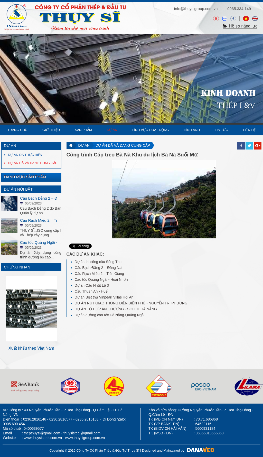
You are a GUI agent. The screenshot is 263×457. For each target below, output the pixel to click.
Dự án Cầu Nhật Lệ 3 (92, 285)
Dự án (84, 145)
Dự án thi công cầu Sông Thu (98, 262)
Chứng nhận (17, 267)
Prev (5, 311)
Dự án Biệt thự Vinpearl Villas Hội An (104, 297)
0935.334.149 (239, 8)
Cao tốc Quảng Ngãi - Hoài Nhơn (101, 279)
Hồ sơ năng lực (240, 26)
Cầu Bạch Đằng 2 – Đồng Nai (98, 268)
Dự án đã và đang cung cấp (123, 145)
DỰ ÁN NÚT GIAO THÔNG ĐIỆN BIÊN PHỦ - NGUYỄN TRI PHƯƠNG (131, 303)
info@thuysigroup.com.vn (196, 8)
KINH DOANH (228, 92)
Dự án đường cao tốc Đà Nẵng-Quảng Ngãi (110, 315)
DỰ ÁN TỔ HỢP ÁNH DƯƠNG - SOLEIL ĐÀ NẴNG (116, 309)
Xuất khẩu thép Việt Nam (51, 348)
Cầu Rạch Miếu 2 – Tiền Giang (99, 274)
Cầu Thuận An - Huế (91, 291)
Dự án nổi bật (18, 189)
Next (57, 311)
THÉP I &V (236, 106)
